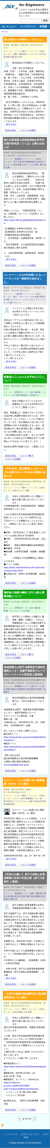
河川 (15, 162)
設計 (32, 392)
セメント (17, 302)
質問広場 (18, 392)
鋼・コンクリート (13, 611)
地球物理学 (21, 689)
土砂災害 (21, 162)
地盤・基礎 (18, 54)
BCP (23, 798)
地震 (8, 57)
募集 (19, 165)
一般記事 (18, 294)
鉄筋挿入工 (34, 395)
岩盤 (12, 57)
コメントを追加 (27, 130)
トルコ (36, 798)
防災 (25, 54)
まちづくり (34, 300)
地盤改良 (38, 896)
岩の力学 (18, 57)
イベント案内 (20, 51)
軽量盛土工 (24, 395)
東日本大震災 (20, 896)
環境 (8, 300)
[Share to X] (40, 130)
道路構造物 (30, 162)
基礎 (41, 297)
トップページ (27, 26)
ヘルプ (45, 1134)
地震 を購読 (3, 1126)
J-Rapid (36, 801)
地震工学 (13, 899)
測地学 (13, 689)
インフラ (30, 165)
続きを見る (10, 130)
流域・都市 (39, 165)
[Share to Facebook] (44, 130)
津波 (32, 896)
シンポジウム (33, 54)
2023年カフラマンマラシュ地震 (19, 801)
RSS (26, 1137)
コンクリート (15, 300)
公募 (8, 167)
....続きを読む (10, 124)
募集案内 (18, 159)
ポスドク (38, 686)
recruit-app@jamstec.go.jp (16, 765)
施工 (11, 302)
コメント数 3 (26, 456)
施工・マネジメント (21, 297)
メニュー (11, 26)
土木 (41, 54)
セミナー (21, 490)
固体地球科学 (31, 689)
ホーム (5, 31)
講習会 (20, 1012)
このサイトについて (29, 1134)
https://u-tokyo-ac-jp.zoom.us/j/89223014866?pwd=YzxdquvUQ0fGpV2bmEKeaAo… (22, 1085)
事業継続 (29, 798)
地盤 (36, 392)
